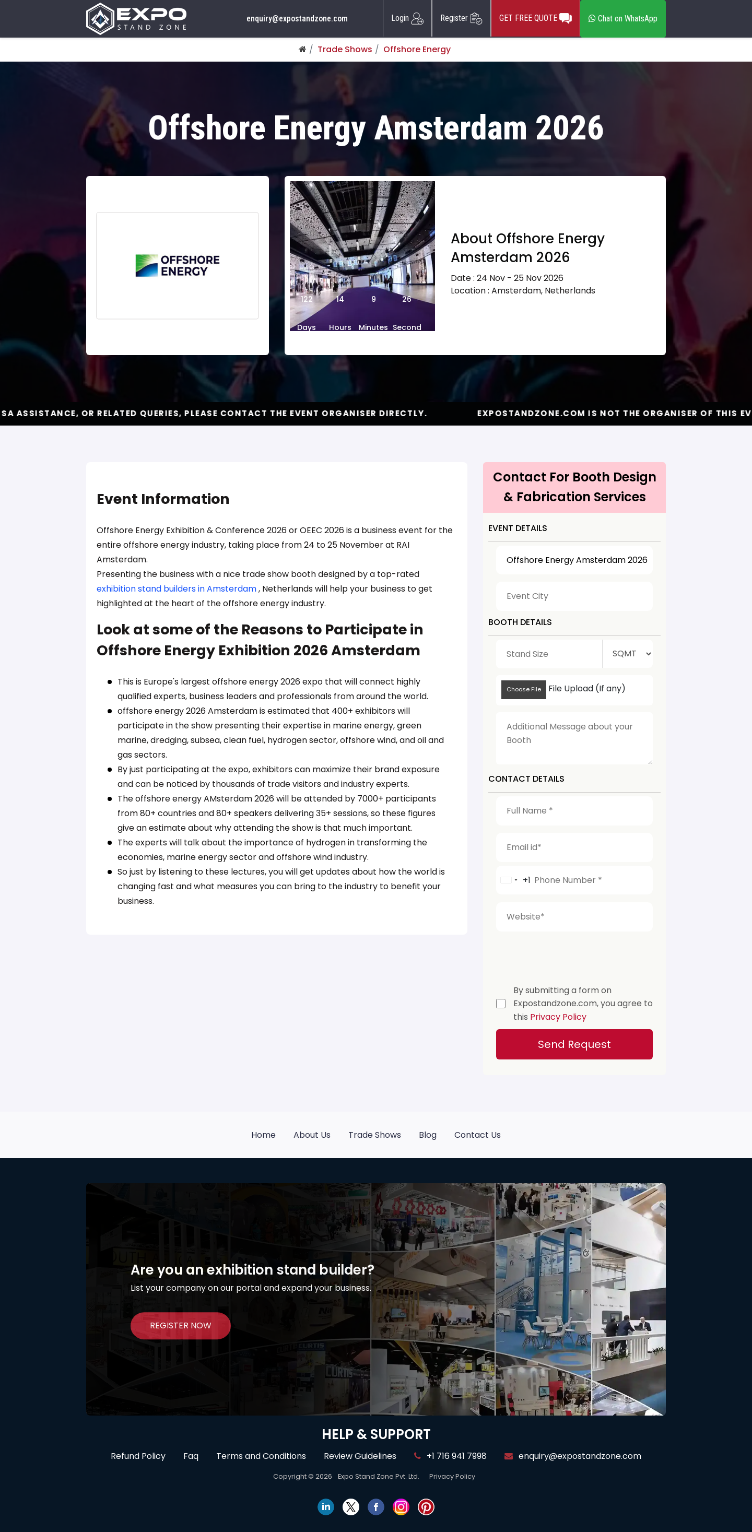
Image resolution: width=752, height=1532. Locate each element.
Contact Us (477, 1135)
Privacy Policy (558, 1017)
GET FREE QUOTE (535, 18)
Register (461, 18)
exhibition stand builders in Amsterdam (176, 589)
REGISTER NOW (181, 1326)
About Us (312, 1135)
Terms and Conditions (261, 1456)
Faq (190, 1456)
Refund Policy (138, 1456)
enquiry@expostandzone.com (297, 19)
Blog (428, 1135)
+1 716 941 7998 (450, 1456)
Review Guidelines (360, 1456)
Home (263, 1135)
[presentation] (575, 955)
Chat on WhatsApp (623, 18)
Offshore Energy (417, 49)
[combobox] (514, 880)
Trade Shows (345, 49)
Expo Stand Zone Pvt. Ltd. (378, 1476)
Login (407, 18)
